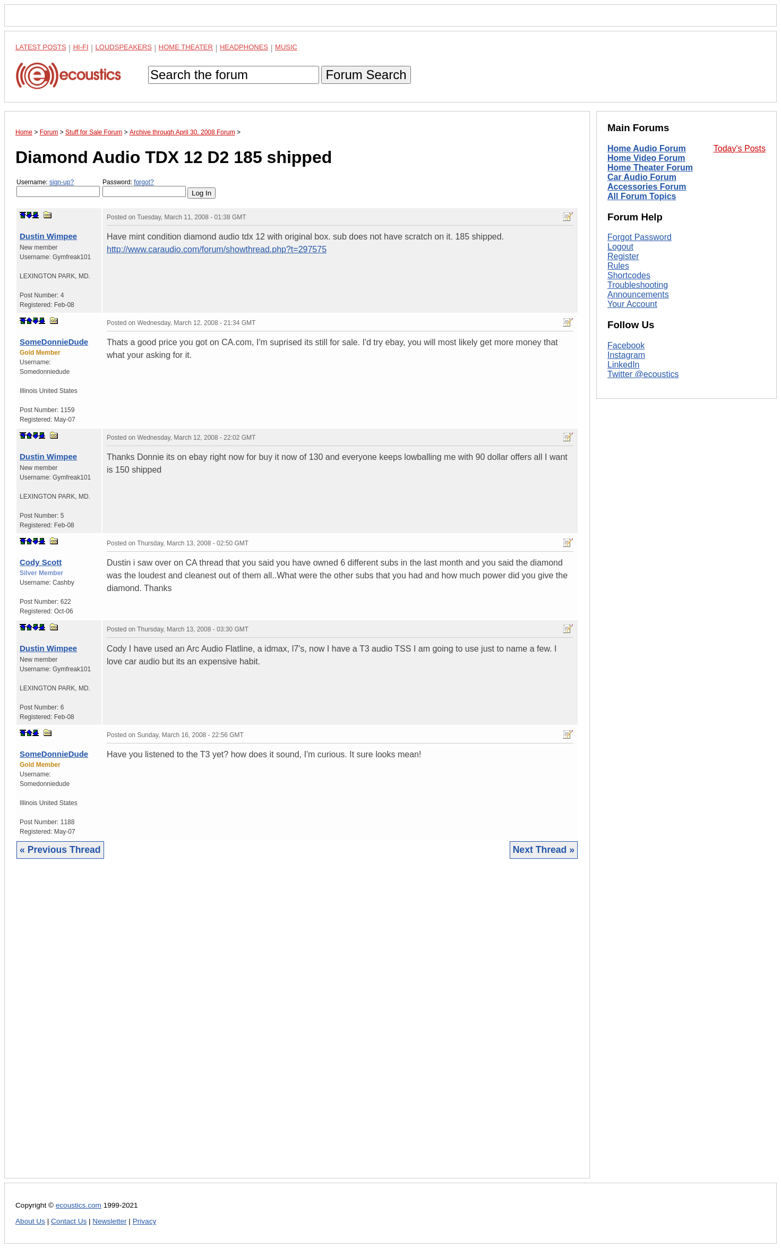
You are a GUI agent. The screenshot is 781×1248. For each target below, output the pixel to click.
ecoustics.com (78, 1205)
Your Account (632, 304)
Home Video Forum (646, 158)
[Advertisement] (297, 1026)
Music (286, 47)
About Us (30, 1221)
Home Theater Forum (650, 167)
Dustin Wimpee (48, 236)
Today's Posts (740, 148)
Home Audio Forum (646, 148)
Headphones (244, 47)
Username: (58, 187)
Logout (620, 246)
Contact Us (69, 1221)
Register (623, 256)
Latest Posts (40, 47)
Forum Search (365, 74)
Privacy (145, 1221)
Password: (144, 187)
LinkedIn (623, 364)
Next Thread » (543, 849)
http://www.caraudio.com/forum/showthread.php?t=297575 (217, 249)
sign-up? (61, 182)
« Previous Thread (60, 849)
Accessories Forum (646, 186)
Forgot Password (639, 237)
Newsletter (109, 1221)
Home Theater (186, 47)
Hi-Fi (81, 47)
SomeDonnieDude (54, 341)
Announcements (638, 294)
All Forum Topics (641, 196)
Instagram (626, 355)
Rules (618, 265)
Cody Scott (41, 562)
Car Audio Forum (641, 177)
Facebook (626, 345)
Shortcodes (628, 275)
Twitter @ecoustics (643, 374)
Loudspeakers (124, 47)
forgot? (143, 182)
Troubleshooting (637, 284)
